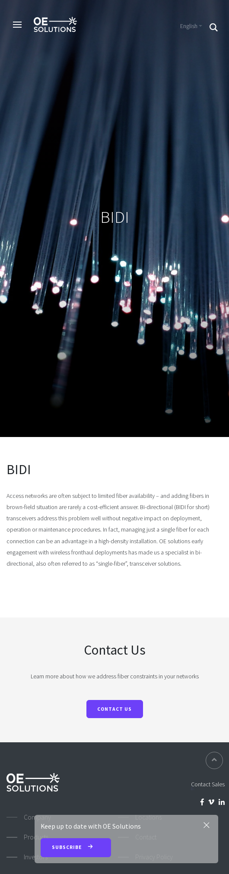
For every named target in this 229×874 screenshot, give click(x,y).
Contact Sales (208, 784)
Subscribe (76, 848)
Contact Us (114, 709)
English (188, 26)
